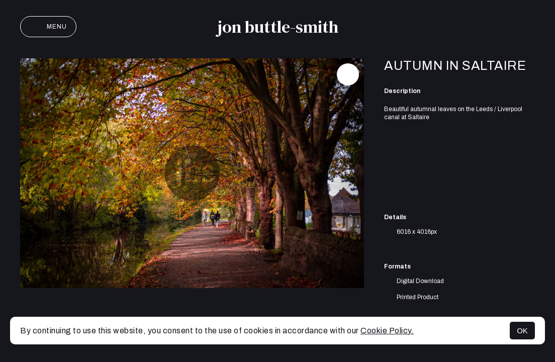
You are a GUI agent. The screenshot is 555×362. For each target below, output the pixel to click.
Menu (48, 27)
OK (522, 330)
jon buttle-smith (277, 26)
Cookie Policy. (387, 330)
